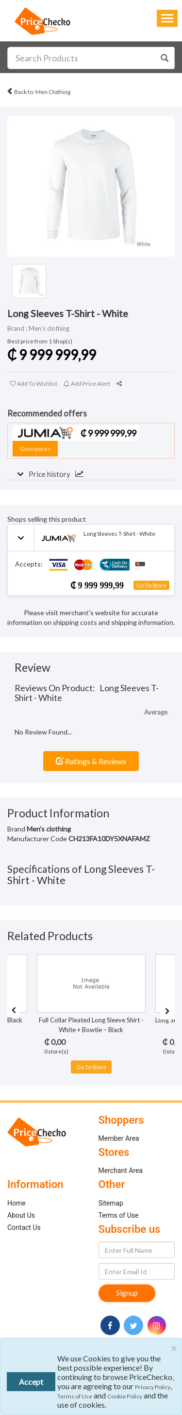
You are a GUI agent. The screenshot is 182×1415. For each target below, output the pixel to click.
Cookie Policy (124, 1396)
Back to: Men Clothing (38, 90)
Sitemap (111, 1203)
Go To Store (151, 585)
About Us (21, 1215)
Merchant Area (121, 1170)
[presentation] (13, 1010)
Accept (31, 1381)
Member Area (119, 1138)
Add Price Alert (87, 383)
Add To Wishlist (33, 383)
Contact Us (24, 1227)
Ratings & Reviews (91, 761)
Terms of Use (119, 1215)
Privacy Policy (152, 1387)
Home (16, 1203)
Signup (127, 1292)
